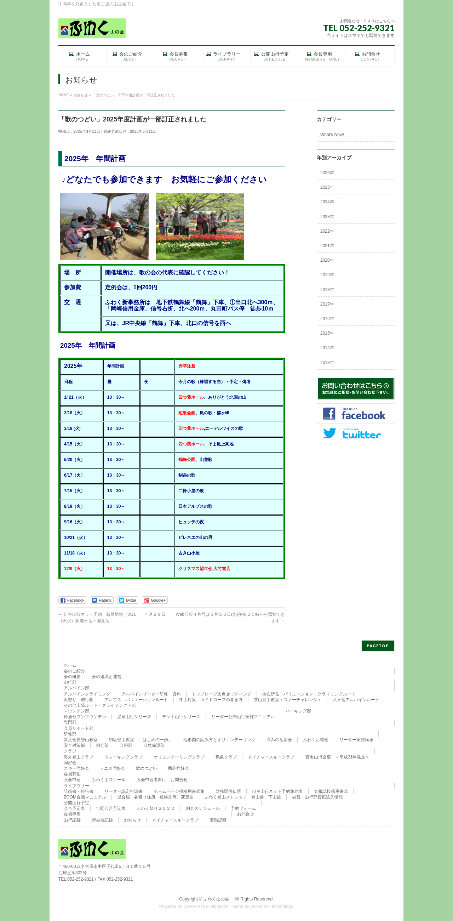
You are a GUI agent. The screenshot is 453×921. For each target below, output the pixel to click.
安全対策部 (74, 745)
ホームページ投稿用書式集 (179, 791)
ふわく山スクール (109, 779)
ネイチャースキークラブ (271, 757)
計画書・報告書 (78, 791)
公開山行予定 (76, 802)
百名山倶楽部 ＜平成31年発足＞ (337, 757)
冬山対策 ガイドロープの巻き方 (211, 699)
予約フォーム (243, 808)
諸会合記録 (102, 820)
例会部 (102, 745)
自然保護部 (154, 745)
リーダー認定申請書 (123, 791)
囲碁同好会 (178, 768)
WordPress (194, 906)
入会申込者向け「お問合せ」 (164, 779)
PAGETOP (378, 645)
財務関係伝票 (228, 791)
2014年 (327, 347)
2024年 (327, 201)
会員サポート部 (78, 728)
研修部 (70, 734)
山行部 (70, 682)
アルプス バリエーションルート (136, 699)
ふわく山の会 (218, 899)
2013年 (327, 362)
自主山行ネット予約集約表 (277, 791)
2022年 (327, 231)
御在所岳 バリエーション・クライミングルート (309, 694)
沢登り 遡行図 (78, 699)
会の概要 (72, 676)
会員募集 (72, 774)
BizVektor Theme (226, 906)
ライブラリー (76, 785)
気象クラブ (226, 757)
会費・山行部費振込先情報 (317, 797)
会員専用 (72, 814)
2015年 (327, 333)
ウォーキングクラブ (123, 757)
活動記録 (218, 820)
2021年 (327, 245)
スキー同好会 (76, 768)
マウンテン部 (76, 711)
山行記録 (72, 820)
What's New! (332, 134)
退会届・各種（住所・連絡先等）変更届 (155, 797)
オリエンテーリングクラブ (179, 757)
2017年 (327, 304)
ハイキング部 (298, 711)
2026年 (327, 172)
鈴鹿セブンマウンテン (85, 716)
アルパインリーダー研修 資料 (151, 694)
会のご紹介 (74, 671)
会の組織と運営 (106, 676)
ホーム (70, 665)
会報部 (126, 745)
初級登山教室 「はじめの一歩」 (140, 739)
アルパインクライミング (87, 694)
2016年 (327, 318)
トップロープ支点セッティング (221, 694)
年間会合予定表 (111, 808)
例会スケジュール (203, 808)
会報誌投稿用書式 (331, 791)
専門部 (70, 722)
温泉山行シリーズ (134, 716)
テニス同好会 (112, 768)
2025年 (327, 187)
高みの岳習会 (279, 739)
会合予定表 (74, 808)
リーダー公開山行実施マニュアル (243, 716)
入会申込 (72, 779)
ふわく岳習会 (315, 739)
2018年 (327, 289)
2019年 (327, 274)
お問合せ (245, 814)
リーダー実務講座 (356, 739)
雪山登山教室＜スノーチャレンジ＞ (288, 699)
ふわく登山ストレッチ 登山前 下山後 (243, 797)
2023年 (327, 216)
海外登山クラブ (78, 757)
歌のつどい (146, 768)
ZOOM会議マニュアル (85, 797)
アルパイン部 (76, 688)
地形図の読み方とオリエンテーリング (219, 739)
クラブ (70, 751)
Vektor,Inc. (260, 906)
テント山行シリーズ (181, 716)
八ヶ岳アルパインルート (356, 699)
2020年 (327, 260)
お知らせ (132, 820)
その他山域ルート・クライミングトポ (100, 705)
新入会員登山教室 (81, 739)
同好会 (70, 762)
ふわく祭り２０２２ (156, 808)
